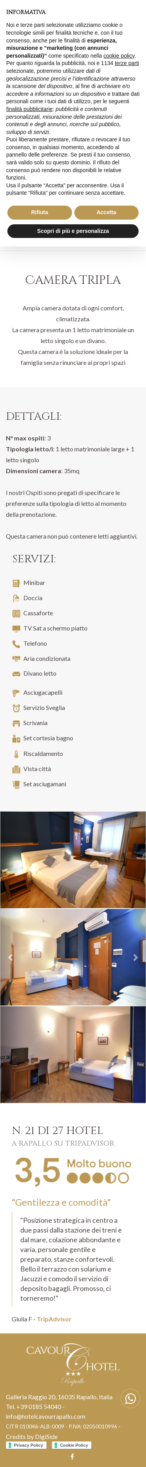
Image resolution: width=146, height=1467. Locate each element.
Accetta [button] (106, 212)
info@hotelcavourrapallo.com (45, 1416)
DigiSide (46, 1436)
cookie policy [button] (119, 56)
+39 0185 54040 (38, 1406)
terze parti (127, 63)
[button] (11, 957)
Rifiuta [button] (39, 212)
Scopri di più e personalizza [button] (73, 231)
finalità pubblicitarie (29, 109)
